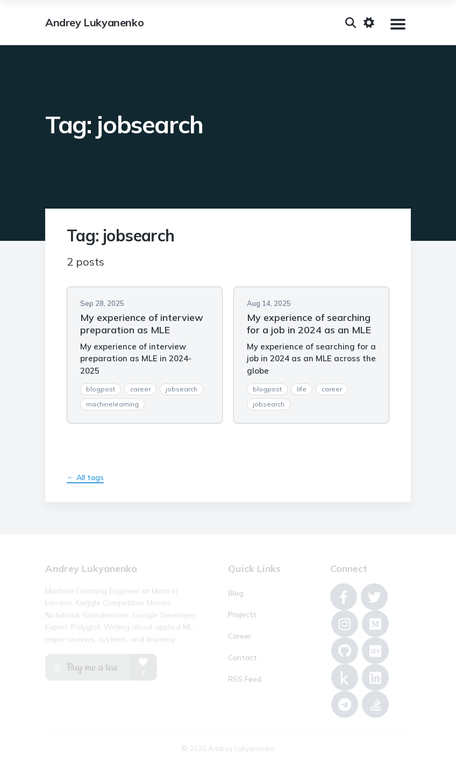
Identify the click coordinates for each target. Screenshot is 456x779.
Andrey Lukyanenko (94, 22)
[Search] (350, 22)
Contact (242, 657)
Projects (242, 614)
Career (239, 636)
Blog (236, 593)
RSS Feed (244, 679)
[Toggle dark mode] (369, 22)
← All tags (85, 477)
